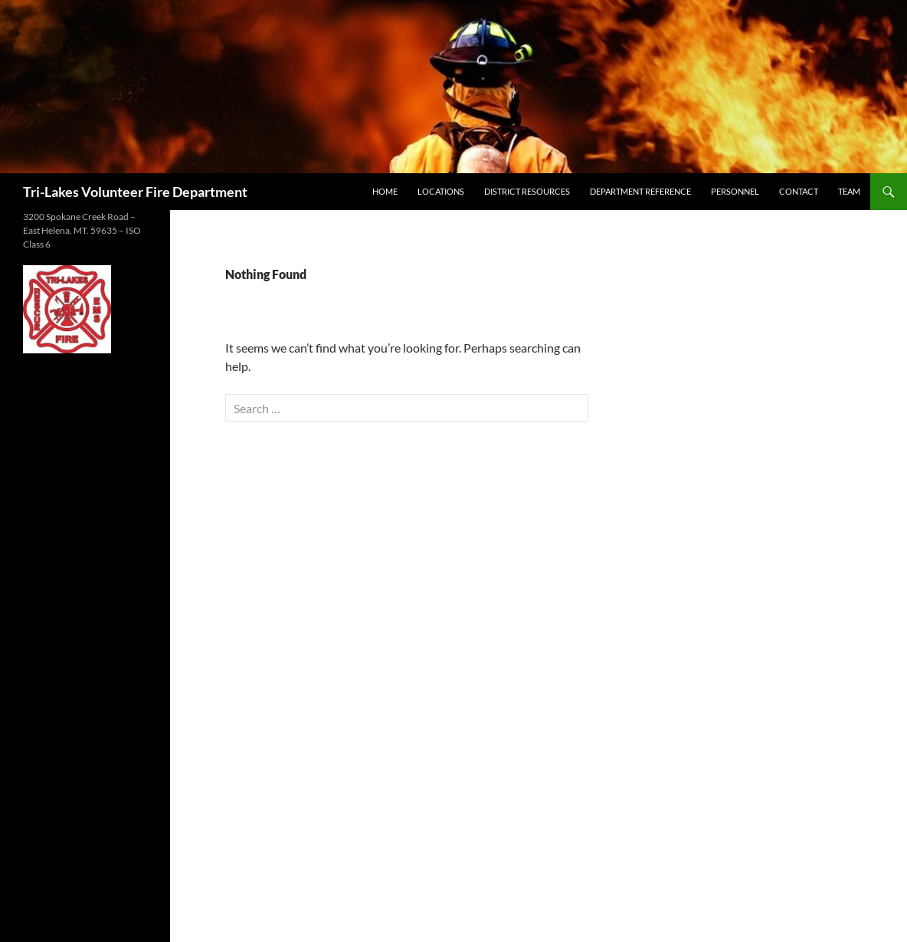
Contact (798, 191)
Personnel (735, 191)
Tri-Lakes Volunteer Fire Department (135, 191)
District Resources (527, 191)
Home (385, 191)
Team (849, 191)
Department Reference (640, 191)
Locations (440, 191)
